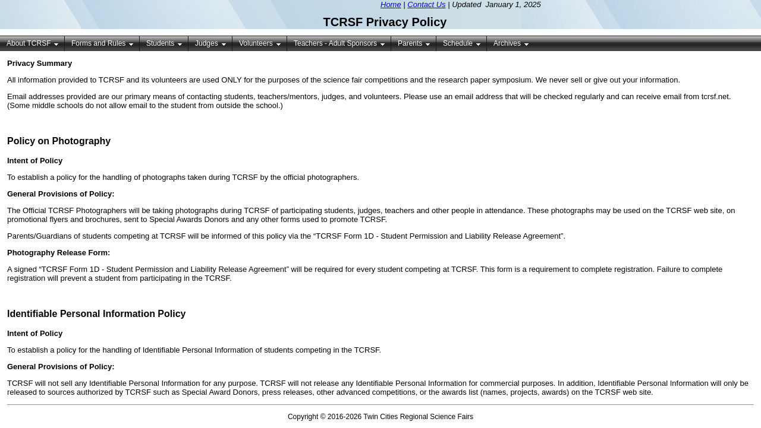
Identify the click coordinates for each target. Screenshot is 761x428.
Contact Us (426, 4)
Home (390, 4)
